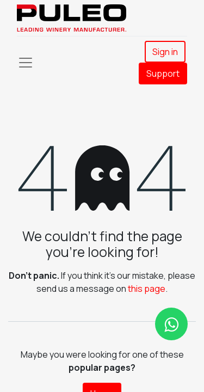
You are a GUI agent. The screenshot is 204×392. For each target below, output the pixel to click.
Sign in (165, 52)
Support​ (163, 73)
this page (146, 289)
